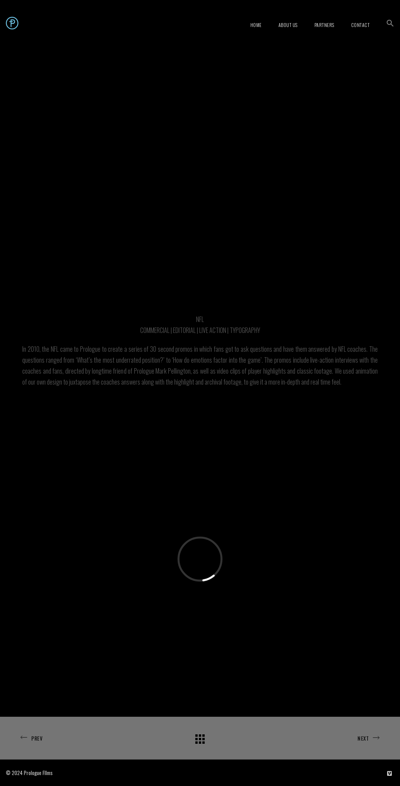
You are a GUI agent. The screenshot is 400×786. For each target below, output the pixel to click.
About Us (288, 25)
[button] (390, 23)
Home (256, 25)
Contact (360, 25)
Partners (324, 25)
